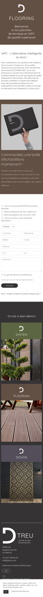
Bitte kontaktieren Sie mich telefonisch (20, 212)
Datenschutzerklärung (20, 591)
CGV (4, 576)
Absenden (9, 285)
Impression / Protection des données (16, 579)
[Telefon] (10, 240)
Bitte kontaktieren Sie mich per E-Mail (19, 215)
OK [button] (6, 592)
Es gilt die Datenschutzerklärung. (18, 275)
